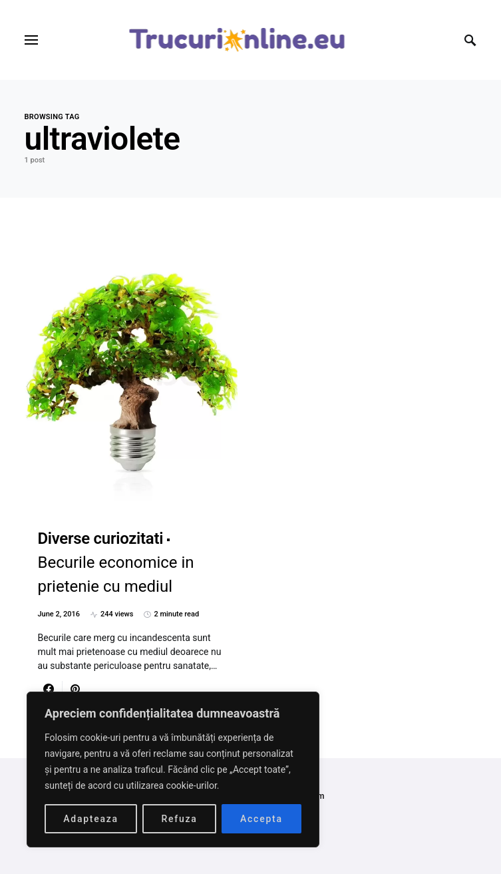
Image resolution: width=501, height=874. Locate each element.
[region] (173, 769)
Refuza (179, 818)
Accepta (261, 818)
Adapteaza (90, 818)
